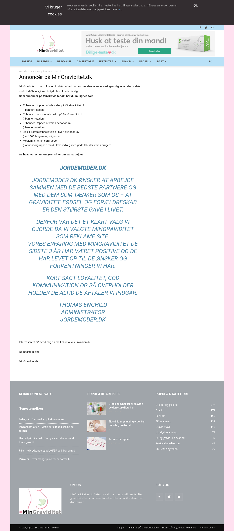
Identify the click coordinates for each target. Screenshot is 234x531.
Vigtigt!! (120, 527)
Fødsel (145, 61)
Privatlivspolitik (207, 527)
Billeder (44, 61)
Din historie (85, 61)
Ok (195, 5)
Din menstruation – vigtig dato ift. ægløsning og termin (46, 428)
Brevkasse (64, 61)
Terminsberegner (119, 439)
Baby (162, 61)
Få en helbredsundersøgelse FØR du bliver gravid (47, 450)
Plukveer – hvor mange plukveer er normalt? (44, 459)
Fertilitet (107, 61)
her (119, 9)
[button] (210, 61)
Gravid (127, 61)
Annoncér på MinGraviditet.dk (143, 527)
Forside (27, 61)
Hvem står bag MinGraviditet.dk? (179, 527)
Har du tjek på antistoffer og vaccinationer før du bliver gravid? (47, 440)
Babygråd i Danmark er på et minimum (41, 419)
